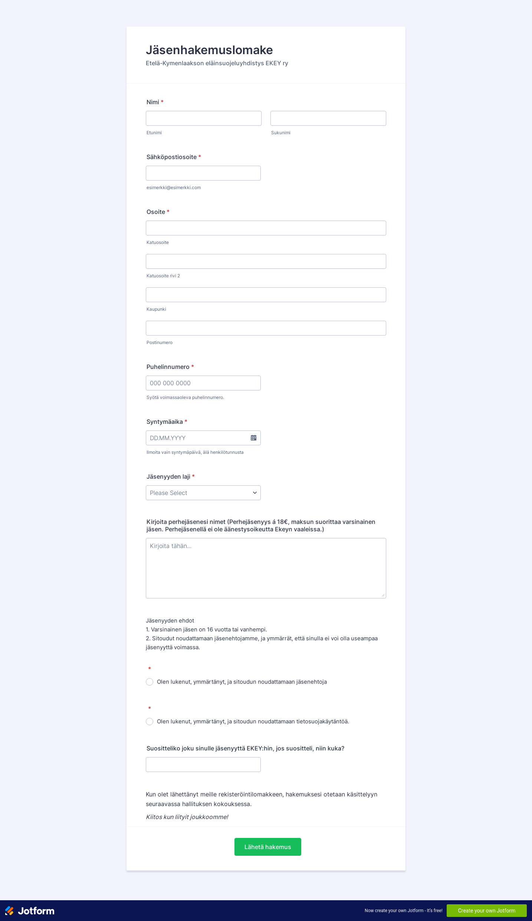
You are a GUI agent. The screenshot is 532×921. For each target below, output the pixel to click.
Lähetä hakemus (267, 847)
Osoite (158, 211)
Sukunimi (280, 132)
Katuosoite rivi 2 (163, 275)
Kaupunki (156, 309)
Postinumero (160, 342)
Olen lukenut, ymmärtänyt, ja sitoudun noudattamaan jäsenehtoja (242, 681)
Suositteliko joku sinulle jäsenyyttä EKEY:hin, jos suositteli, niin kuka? (245, 748)
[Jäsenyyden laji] (203, 492)
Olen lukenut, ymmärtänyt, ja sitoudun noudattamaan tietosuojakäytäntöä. (253, 721)
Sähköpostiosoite (174, 157)
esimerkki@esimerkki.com (174, 187)
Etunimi (154, 132)
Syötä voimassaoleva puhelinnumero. (185, 397)
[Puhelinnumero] (203, 383)
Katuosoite (158, 242)
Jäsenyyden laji (171, 476)
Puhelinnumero (170, 366)
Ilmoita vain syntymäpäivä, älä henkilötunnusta (195, 452)
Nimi (155, 102)
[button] (253, 437)
